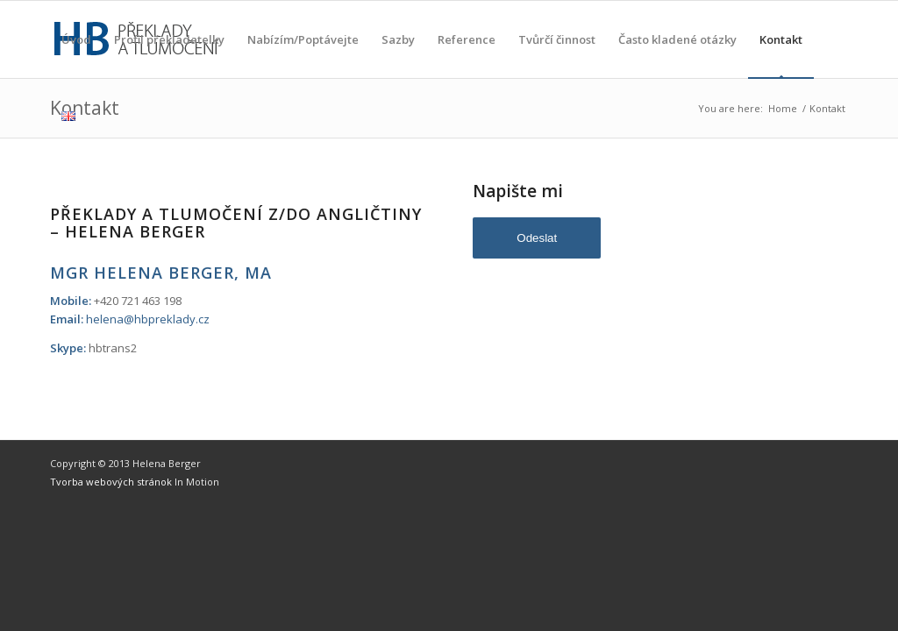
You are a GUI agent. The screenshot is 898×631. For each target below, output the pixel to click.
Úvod (76, 55)
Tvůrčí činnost (557, 55)
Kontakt (781, 55)
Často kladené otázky (677, 55)
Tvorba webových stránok (112, 481)
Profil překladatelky (169, 55)
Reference (466, 55)
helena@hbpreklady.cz (148, 319)
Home (782, 108)
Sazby (398, 55)
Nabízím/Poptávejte (303, 55)
